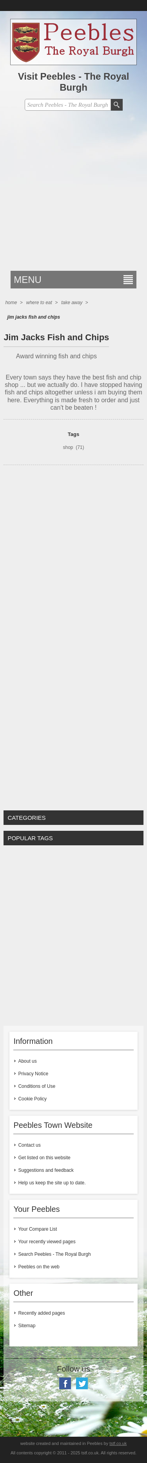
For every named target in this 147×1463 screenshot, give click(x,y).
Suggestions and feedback (45, 1170)
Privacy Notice (33, 1073)
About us (27, 1061)
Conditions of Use (36, 1086)
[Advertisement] (73, 193)
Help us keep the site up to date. (51, 1183)
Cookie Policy (32, 1099)
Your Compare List (37, 1229)
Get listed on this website (44, 1157)
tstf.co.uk (118, 1443)
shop (68, 447)
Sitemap (26, 1325)
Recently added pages (41, 1313)
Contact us (29, 1145)
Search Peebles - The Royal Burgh (54, 1254)
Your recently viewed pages (46, 1241)
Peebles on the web (38, 1267)
